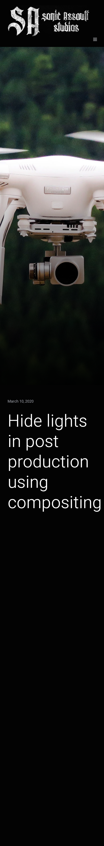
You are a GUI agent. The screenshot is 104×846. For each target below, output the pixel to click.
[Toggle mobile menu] (95, 39)
